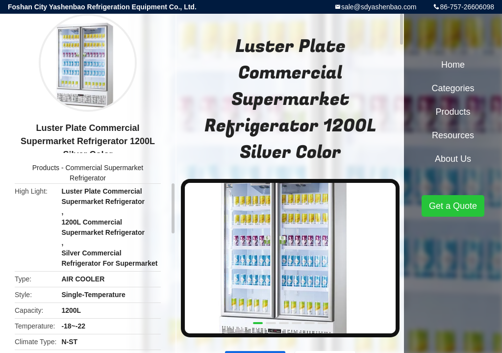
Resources (453, 135)
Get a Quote (453, 206)
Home (453, 65)
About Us (453, 159)
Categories (452, 88)
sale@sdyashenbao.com (379, 7)
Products (45, 168)
